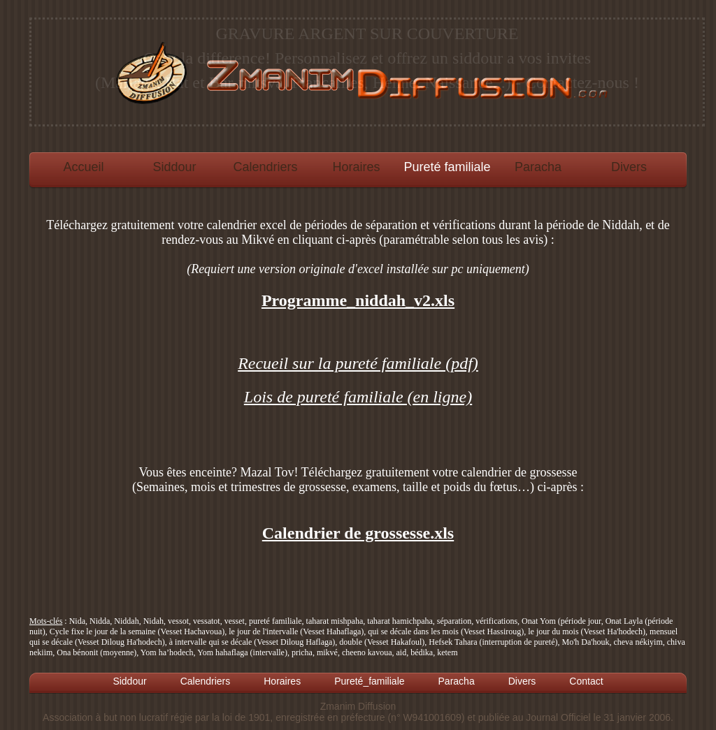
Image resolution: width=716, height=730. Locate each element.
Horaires (356, 167)
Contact (586, 681)
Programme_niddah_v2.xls (358, 300)
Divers (629, 167)
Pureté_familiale (369, 681)
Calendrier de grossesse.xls (358, 533)
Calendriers (265, 167)
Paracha (538, 167)
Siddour (174, 167)
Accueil (83, 167)
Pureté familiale (446, 167)
